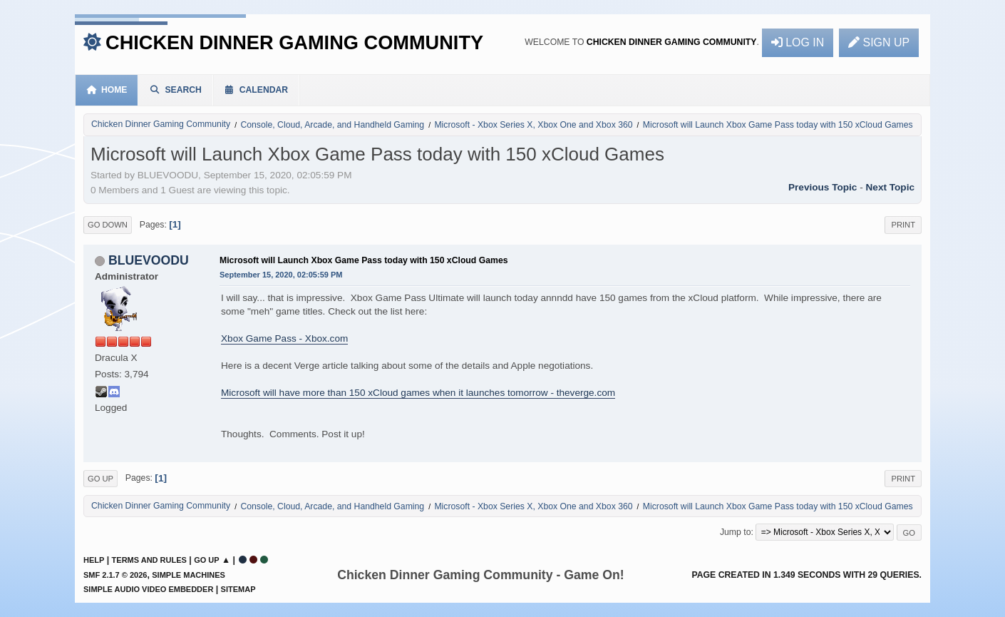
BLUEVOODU (148, 260)
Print (903, 224)
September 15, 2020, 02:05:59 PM (281, 274)
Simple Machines (188, 575)
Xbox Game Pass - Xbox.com (284, 338)
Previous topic (822, 187)
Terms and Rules (149, 560)
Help (93, 560)
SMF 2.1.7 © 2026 (115, 575)
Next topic (890, 187)
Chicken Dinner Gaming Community (294, 42)
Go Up (100, 478)
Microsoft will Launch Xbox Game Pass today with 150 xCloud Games (364, 260)
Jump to (735, 532)
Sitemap (238, 589)
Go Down (108, 224)
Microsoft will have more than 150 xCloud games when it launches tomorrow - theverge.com (418, 392)
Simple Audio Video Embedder (148, 589)
